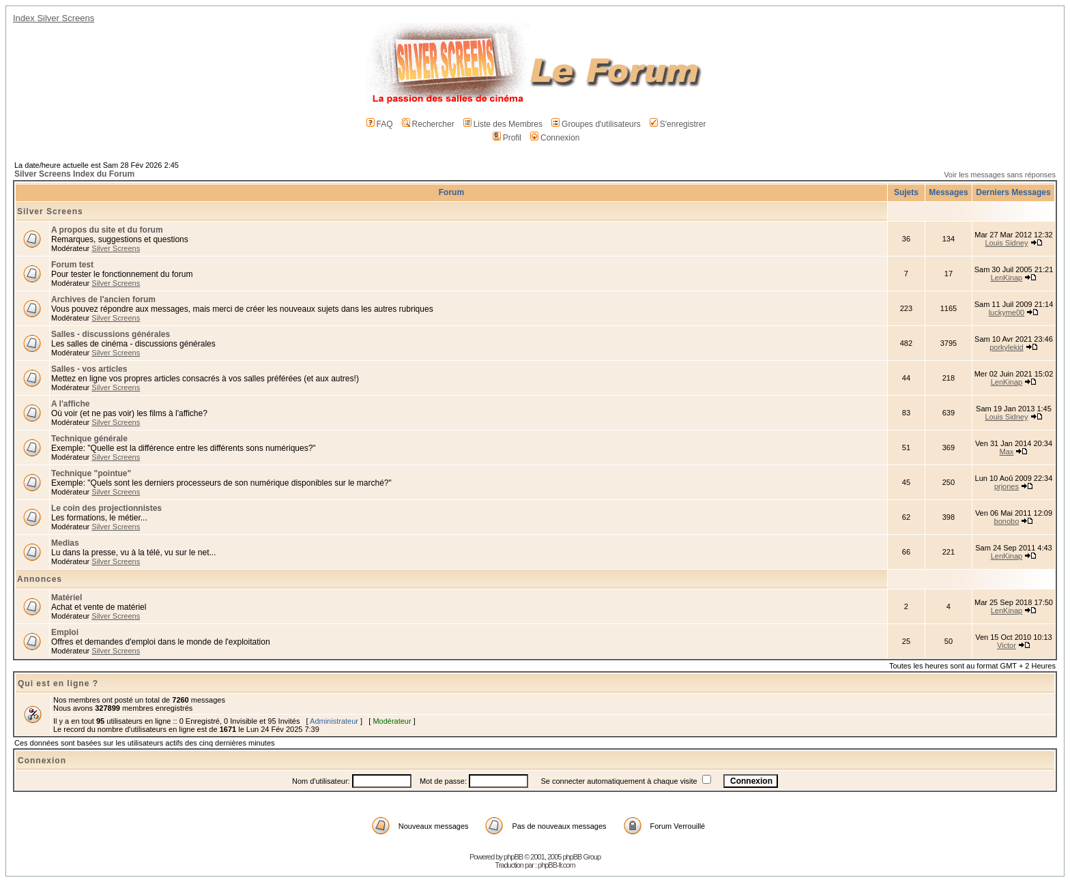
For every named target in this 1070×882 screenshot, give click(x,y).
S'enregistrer (678, 124)
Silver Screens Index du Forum (74, 174)
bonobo (1007, 521)
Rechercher (428, 124)
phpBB (513, 857)
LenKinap (1007, 278)
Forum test (72, 264)
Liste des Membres (503, 124)
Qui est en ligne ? (58, 683)
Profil (507, 138)
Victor (1006, 645)
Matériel (66, 597)
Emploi (64, 632)
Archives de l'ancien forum (103, 299)
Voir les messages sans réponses (1000, 175)
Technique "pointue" (91, 473)
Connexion (554, 138)
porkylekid (1006, 347)
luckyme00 (1007, 312)
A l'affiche (70, 404)
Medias (65, 543)
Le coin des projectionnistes (106, 508)
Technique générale (89, 438)
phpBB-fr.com (556, 865)
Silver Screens (50, 211)
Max (1007, 451)
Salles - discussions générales (110, 334)
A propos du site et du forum (107, 230)
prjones (1006, 486)
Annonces (39, 579)
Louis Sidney (1006, 243)
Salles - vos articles (89, 369)
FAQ (379, 124)
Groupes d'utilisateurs (596, 124)
